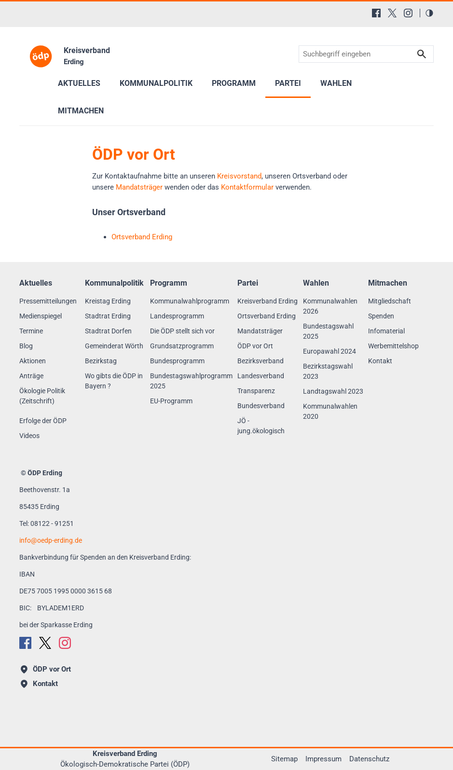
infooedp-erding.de (50, 540)
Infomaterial (386, 331)
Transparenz (256, 391)
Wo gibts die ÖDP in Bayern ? (114, 381)
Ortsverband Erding (266, 316)
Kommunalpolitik (156, 83)
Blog (26, 346)
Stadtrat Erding (108, 316)
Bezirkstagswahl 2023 (328, 371)
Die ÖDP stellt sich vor (182, 331)
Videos (29, 436)
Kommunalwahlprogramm (189, 301)
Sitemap (284, 759)
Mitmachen (81, 110)
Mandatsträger (139, 187)
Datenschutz (369, 759)
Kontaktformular (247, 187)
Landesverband (260, 376)
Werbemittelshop (393, 346)
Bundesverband (261, 406)
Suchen (422, 54)
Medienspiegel (40, 316)
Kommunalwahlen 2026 (330, 306)
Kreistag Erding (108, 301)
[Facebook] (376, 13)
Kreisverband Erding (267, 301)
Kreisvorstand (239, 176)
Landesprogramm (177, 316)
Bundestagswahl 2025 (328, 331)
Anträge (31, 376)
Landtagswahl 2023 (333, 391)
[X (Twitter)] (392, 13)
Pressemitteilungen (48, 301)
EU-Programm (171, 401)
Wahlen (336, 83)
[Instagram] (408, 13)
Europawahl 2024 (329, 351)
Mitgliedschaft (389, 301)
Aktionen (32, 361)
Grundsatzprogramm (182, 346)
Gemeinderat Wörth (114, 346)
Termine (31, 331)
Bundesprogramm (177, 361)
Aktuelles (79, 83)
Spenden (381, 316)
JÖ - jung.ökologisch (261, 426)
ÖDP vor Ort (255, 346)
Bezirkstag (101, 361)
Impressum (323, 759)
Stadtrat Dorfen (108, 331)
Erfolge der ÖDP (43, 421)
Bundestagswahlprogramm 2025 (191, 381)
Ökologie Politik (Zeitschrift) (42, 396)
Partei (288, 83)
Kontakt (380, 361)
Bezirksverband (260, 361)
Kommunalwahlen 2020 (330, 411)
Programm (234, 83)
